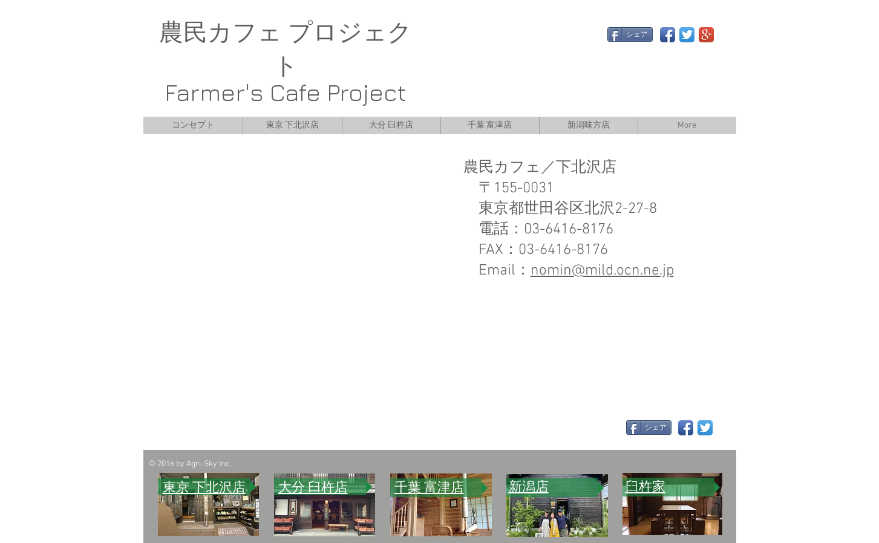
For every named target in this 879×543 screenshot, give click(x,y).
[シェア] (630, 34)
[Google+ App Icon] (706, 34)
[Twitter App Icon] (686, 34)
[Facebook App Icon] (667, 34)
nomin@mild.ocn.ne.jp (602, 271)
